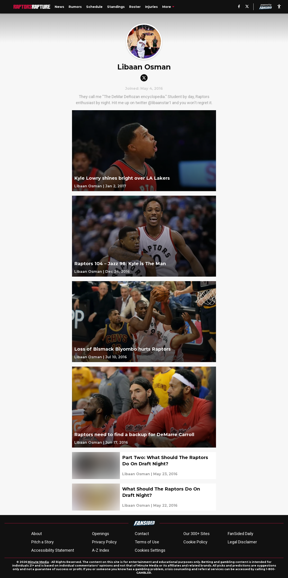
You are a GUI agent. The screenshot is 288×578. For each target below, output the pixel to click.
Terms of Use (147, 542)
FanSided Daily (240, 533)
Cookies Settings (150, 550)
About (36, 533)
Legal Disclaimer (242, 542)
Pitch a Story (42, 542)
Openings (100, 533)
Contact (142, 533)
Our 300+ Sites (196, 533)
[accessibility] (279, 6)
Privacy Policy (104, 542)
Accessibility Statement (52, 550)
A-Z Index (100, 550)
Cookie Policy (195, 542)
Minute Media (38, 562)
